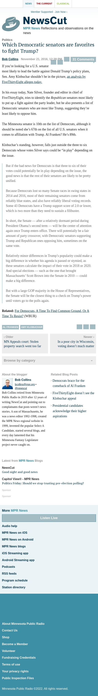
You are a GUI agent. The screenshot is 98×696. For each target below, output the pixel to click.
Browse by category (19, 360)
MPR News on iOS (14, 532)
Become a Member (15, 644)
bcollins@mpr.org (25, 384)
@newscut (21, 388)
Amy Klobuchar (31, 327)
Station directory (13, 587)
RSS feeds (9, 573)
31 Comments (83, 59)
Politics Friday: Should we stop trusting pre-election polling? (43, 483)
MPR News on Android (17, 539)
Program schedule (15, 580)
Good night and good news (20, 472)
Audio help (9, 526)
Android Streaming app (18, 560)
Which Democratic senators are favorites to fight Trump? (48, 47)
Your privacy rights (15, 671)
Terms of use (11, 664)
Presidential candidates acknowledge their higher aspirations (69, 411)
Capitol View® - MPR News (20, 479)
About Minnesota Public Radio (23, 623)
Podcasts (8, 566)
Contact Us (9, 630)
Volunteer (8, 651)
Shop (5, 637)
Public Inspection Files (18, 678)
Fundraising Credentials (19, 657)
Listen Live (49, 518)
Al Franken (10, 327)
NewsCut (8, 467)
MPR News (31, 28)
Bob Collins (10, 59)
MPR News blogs (14, 546)
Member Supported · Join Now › (49, 12)
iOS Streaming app (15, 553)
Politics (7, 39)
